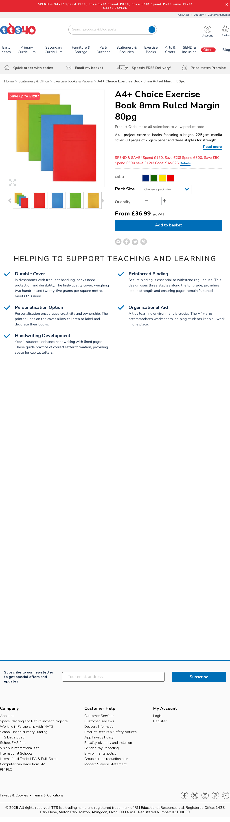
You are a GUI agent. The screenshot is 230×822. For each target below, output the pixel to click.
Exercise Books (151, 49)
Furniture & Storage (81, 49)
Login (157, 715)
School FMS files (13, 742)
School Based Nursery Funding (23, 731)
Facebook (184, 795)
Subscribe (199, 677)
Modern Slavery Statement (105, 764)
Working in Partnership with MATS (26, 726)
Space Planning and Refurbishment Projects (34, 721)
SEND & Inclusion (189, 49)
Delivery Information (99, 726)
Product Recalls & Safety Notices (110, 731)
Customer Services (219, 15)
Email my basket (89, 68)
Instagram (205, 795)
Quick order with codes (33, 68)
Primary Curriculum (27, 49)
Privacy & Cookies (14, 795)
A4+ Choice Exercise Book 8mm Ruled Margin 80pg (167, 105)
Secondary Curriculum (54, 49)
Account (207, 35)
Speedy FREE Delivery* (151, 68)
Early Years (6, 49)
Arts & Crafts (170, 49)
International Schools (16, 753)
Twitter (195, 795)
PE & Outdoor (103, 49)
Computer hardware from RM (22, 764)
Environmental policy (100, 753)
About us (7, 715)
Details (185, 163)
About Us (183, 15)
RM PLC (6, 769)
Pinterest (215, 795)
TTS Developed (12, 737)
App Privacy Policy (99, 737)
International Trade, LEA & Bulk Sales (28, 758)
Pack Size (125, 189)
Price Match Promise (208, 68)
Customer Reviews (99, 721)
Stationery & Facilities (126, 49)
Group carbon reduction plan (106, 758)
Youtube (225, 795)
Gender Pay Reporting (101, 748)
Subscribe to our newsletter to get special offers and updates (28, 677)
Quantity (122, 201)
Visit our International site (19, 748)
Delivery (199, 15)
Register (159, 721)
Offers (208, 49)
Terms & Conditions (48, 795)
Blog (226, 49)
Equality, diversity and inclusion (108, 742)
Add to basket (168, 225)
